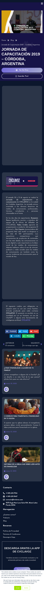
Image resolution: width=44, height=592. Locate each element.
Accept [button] (18, 588)
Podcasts (6, 518)
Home (4, 40)
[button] (11, 331)
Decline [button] (26, 588)
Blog (12, 40)
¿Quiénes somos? (9, 515)
